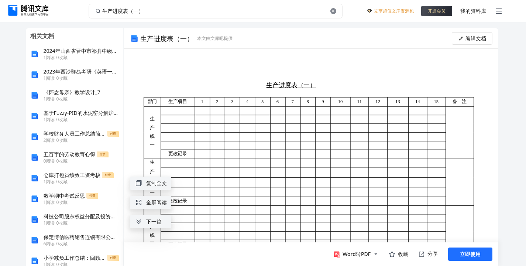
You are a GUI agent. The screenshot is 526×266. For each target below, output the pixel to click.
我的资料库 (473, 10)
